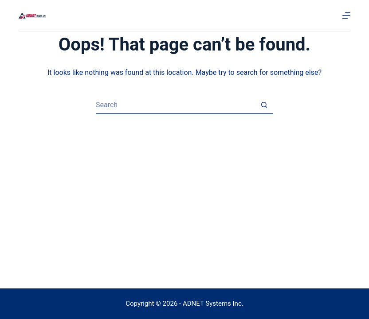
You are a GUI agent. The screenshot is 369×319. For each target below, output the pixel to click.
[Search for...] (175, 105)
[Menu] (346, 15)
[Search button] (264, 105)
